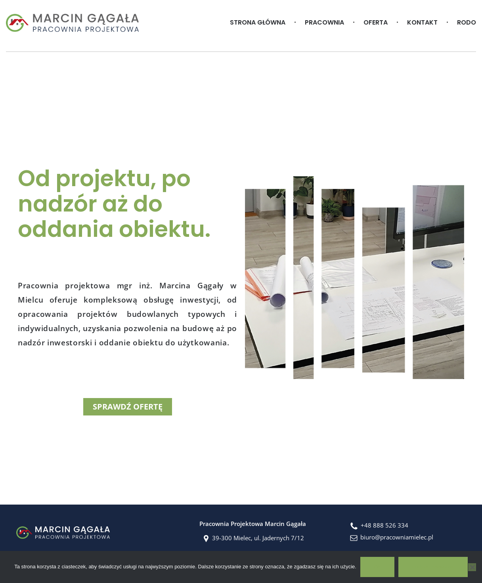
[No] (472, 567)
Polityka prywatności (433, 566)
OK (377, 566)
